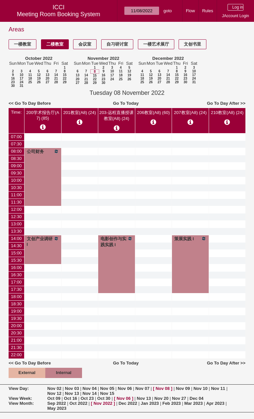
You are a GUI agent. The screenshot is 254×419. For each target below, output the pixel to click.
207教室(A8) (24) (190, 112)
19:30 (16, 318)
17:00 (16, 282)
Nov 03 (72, 388)
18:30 (16, 303)
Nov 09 (183, 388)
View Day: (19, 388)
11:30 (16, 202)
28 (56, 82)
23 (13, 82)
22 (64, 78)
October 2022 (38, 58)
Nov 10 (200, 388)
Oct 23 (87, 398)
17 (21, 78)
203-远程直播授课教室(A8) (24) (116, 115)
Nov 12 (54, 393)
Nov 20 (161, 398)
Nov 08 (162, 388)
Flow (190, 10)
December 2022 (168, 58)
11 (30, 75)
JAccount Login (235, 16)
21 (56, 78)
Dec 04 (196, 398)
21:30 (16, 347)
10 (21, 75)
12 (39, 75)
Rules (207, 10)
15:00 (16, 252)
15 (64, 75)
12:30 (16, 216)
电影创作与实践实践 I (117, 241)
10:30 (16, 187)
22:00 (16, 354)
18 (30, 78)
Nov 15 (107, 393)
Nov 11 (218, 388)
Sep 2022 (56, 403)
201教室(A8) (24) (79, 112)
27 (47, 82)
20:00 (16, 325)
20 (47, 78)
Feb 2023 (171, 403)
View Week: (20, 398)
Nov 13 (72, 393)
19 (39, 78)
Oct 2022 (78, 403)
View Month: (21, 403)
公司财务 (43, 151)
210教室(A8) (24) (227, 112)
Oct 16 (70, 398)
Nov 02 (54, 388)
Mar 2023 (193, 403)
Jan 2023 (150, 403)
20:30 (16, 332)
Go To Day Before (33, 103)
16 (13, 78)
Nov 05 (107, 388)
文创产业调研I (43, 241)
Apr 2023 (215, 403)
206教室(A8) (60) (153, 112)
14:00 (16, 238)
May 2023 (56, 408)
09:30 (16, 173)
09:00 (16, 165)
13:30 (16, 231)
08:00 (16, 151)
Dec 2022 (127, 403)
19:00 (16, 311)
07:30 (16, 143)
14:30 (16, 245)
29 (64, 82)
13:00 (16, 223)
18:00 (16, 296)
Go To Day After (223, 103)
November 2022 (103, 58)
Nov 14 (90, 393)
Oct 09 (54, 398)
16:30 (16, 274)
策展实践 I (190, 238)
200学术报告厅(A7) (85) (42, 115)
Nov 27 (179, 398)
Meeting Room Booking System (58, 14)
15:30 (16, 260)
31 (21, 86)
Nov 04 (90, 388)
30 (13, 86)
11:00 (16, 194)
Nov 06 (125, 388)
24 (21, 82)
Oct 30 (103, 398)
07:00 (16, 136)
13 (47, 75)
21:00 (16, 340)
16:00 (16, 267)
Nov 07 (142, 388)
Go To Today (126, 103)
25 (30, 82)
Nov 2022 (103, 403)
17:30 (16, 289)
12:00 (16, 209)
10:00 (16, 180)
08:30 (16, 158)
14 (56, 75)
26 (39, 82)
